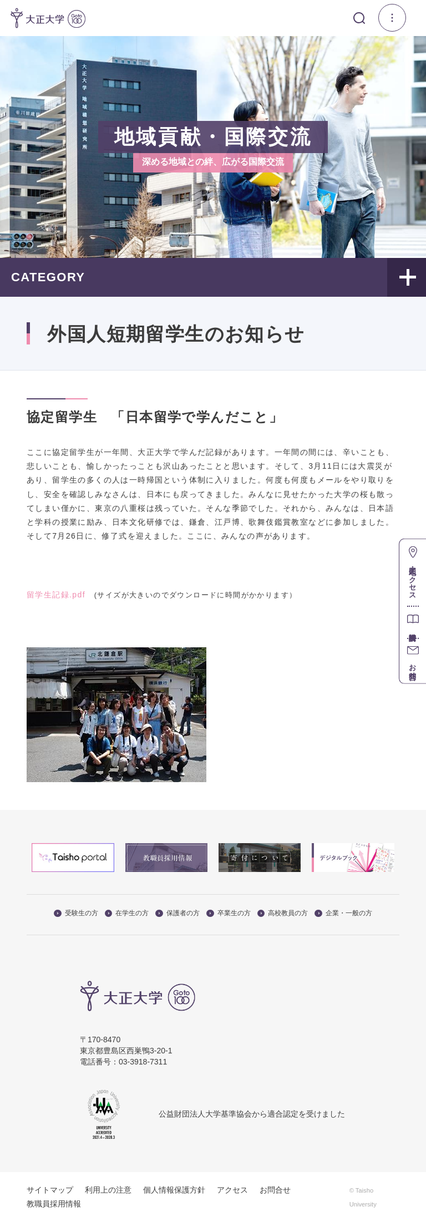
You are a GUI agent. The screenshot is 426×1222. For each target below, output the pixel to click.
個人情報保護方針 (174, 1189)
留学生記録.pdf (56, 594)
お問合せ (275, 1189)
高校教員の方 (282, 913)
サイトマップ (50, 1189)
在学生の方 (127, 913)
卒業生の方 (228, 913)
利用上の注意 (108, 1189)
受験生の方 (76, 913)
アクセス (232, 1189)
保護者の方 (177, 913)
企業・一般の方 (343, 913)
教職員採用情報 (54, 1203)
